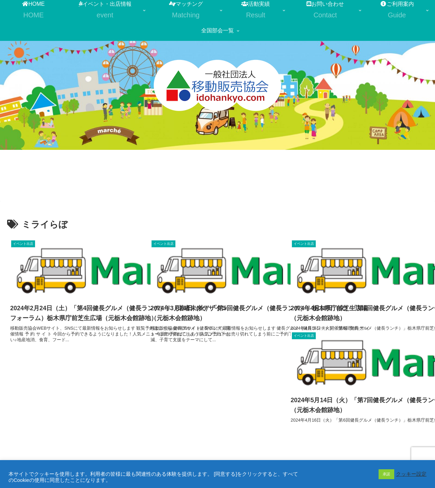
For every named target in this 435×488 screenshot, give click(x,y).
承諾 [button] (386, 474)
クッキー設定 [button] (411, 474)
